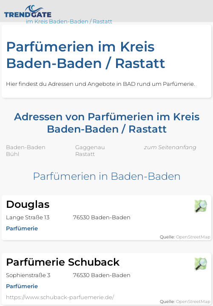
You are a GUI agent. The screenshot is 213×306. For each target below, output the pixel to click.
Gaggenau (90, 147)
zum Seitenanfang (170, 147)
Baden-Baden (25, 147)
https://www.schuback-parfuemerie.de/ (60, 297)
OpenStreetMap (193, 237)
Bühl (12, 153)
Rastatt (85, 153)
